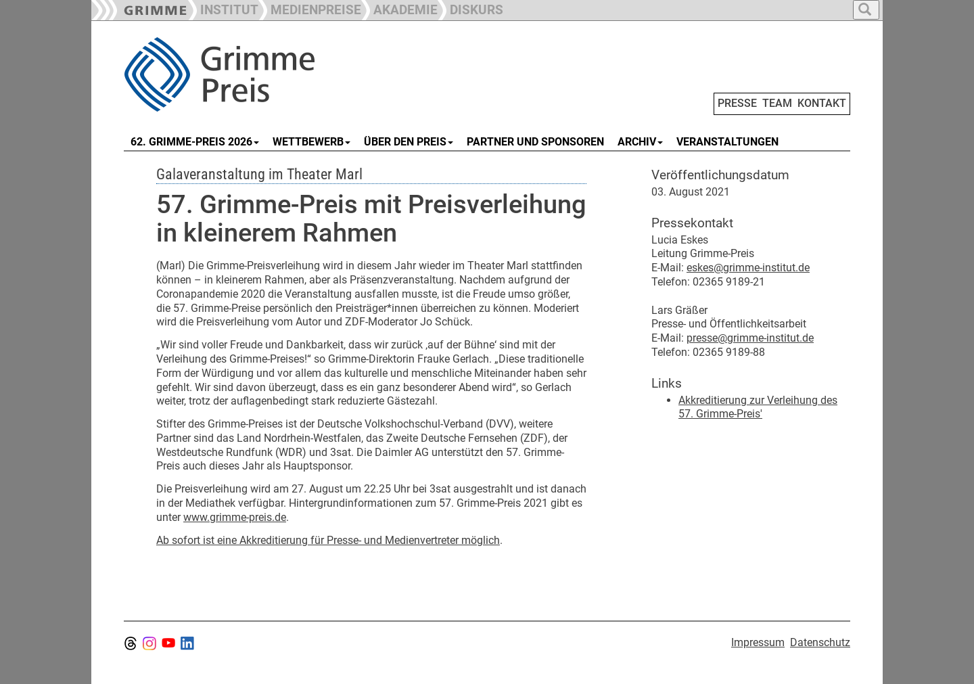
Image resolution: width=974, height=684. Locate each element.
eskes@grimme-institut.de (748, 267)
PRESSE (737, 103)
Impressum (758, 642)
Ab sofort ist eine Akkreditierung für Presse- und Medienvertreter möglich (328, 540)
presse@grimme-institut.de (750, 338)
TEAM (777, 103)
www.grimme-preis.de (234, 517)
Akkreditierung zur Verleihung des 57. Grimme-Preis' (757, 407)
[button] (309, 8)
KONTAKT (821, 103)
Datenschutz (820, 642)
